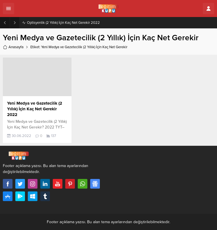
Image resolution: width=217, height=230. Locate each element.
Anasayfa (13, 47)
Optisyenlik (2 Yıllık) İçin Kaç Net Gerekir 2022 (63, 22)
